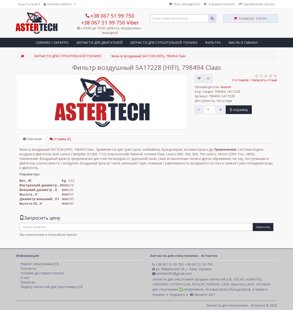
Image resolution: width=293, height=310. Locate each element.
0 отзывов (240, 80)
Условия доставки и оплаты (42, 273)
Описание (32, 139)
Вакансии (28, 282)
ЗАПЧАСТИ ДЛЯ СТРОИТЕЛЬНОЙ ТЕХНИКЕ (163, 42)
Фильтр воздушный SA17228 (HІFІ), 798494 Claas (148, 56)
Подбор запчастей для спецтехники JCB (52, 287)
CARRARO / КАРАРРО (52, 42)
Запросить (263, 227)
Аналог (226, 87)
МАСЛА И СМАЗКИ (243, 42)
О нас (25, 277)
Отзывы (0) (60, 139)
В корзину (239, 109)
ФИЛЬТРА (213, 42)
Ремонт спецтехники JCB (40, 264)
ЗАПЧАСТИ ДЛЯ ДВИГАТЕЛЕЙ (99, 42)
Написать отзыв (264, 80)
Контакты (28, 268)
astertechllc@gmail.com (172, 273)
